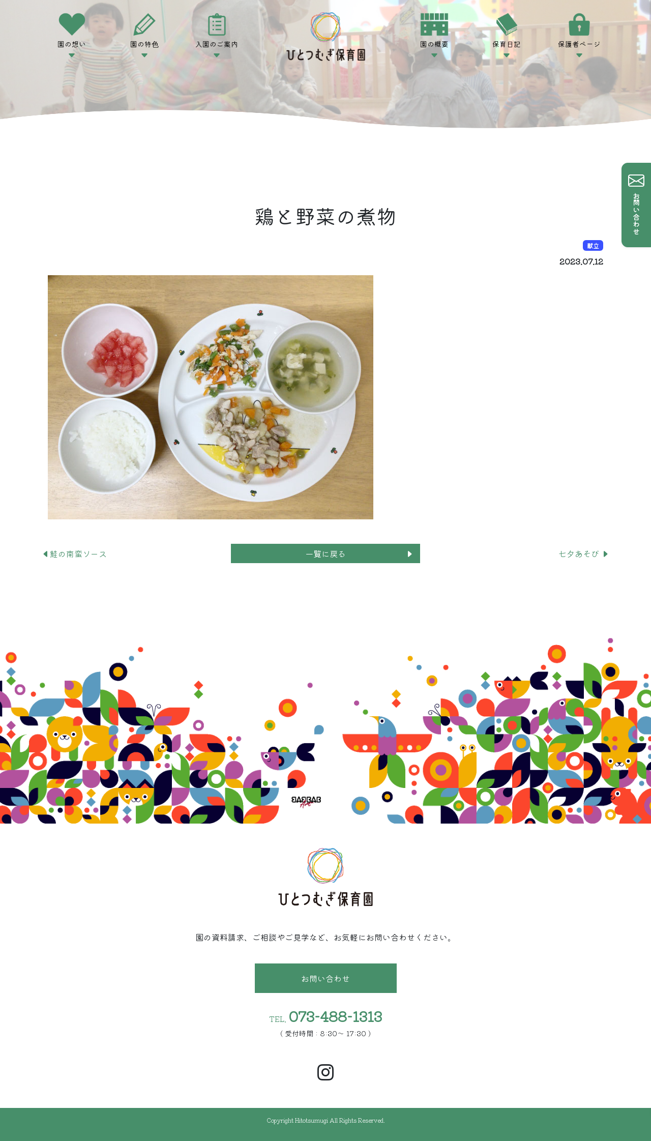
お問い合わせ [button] (325, 978)
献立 (593, 245)
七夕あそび (583, 553)
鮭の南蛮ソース (74, 553)
